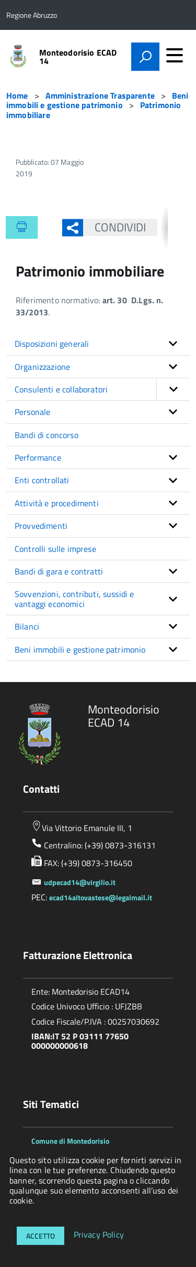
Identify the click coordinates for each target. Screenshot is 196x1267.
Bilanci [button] (27, 626)
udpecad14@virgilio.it (80, 882)
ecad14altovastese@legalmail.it (100, 897)
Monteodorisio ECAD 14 (78, 56)
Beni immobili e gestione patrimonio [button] (80, 649)
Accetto (40, 1235)
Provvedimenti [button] (41, 525)
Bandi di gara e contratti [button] (59, 571)
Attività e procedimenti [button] (57, 503)
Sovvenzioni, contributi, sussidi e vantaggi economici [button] (74, 599)
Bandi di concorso (46, 435)
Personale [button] (32, 412)
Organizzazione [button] (42, 366)
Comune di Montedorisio (70, 1140)
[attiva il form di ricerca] (145, 56)
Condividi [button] (114, 227)
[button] (173, 389)
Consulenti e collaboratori (102, 389)
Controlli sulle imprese (55, 548)
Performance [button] (38, 457)
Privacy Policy (99, 1235)
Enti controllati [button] (42, 480)
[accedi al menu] (174, 55)
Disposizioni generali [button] (52, 343)
